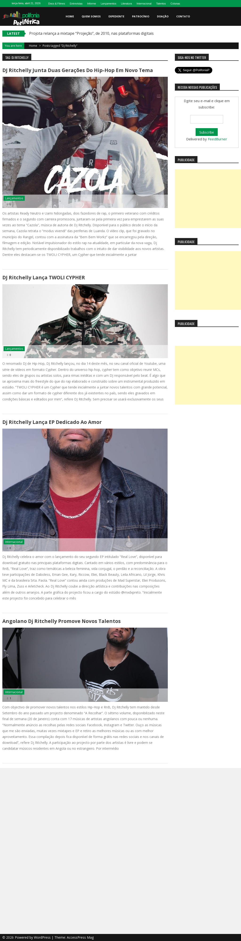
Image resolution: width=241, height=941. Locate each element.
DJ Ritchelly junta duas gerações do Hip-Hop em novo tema (77, 70)
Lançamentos (108, 3)
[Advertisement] (208, 198)
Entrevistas (76, 3)
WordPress (43, 937)
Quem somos (91, 16)
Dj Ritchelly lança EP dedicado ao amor (52, 422)
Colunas (175, 3)
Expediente (116, 16)
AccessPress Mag (80, 937)
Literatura (126, 3)
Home (70, 16)
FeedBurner (217, 139)
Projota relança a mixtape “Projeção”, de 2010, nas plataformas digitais (91, 33)
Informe (91, 3)
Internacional (144, 3)
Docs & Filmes (56, 3)
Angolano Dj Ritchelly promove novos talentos (61, 621)
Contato (183, 16)
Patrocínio (140, 16)
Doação (163, 16)
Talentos (161, 3)
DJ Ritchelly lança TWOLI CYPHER (43, 277)
